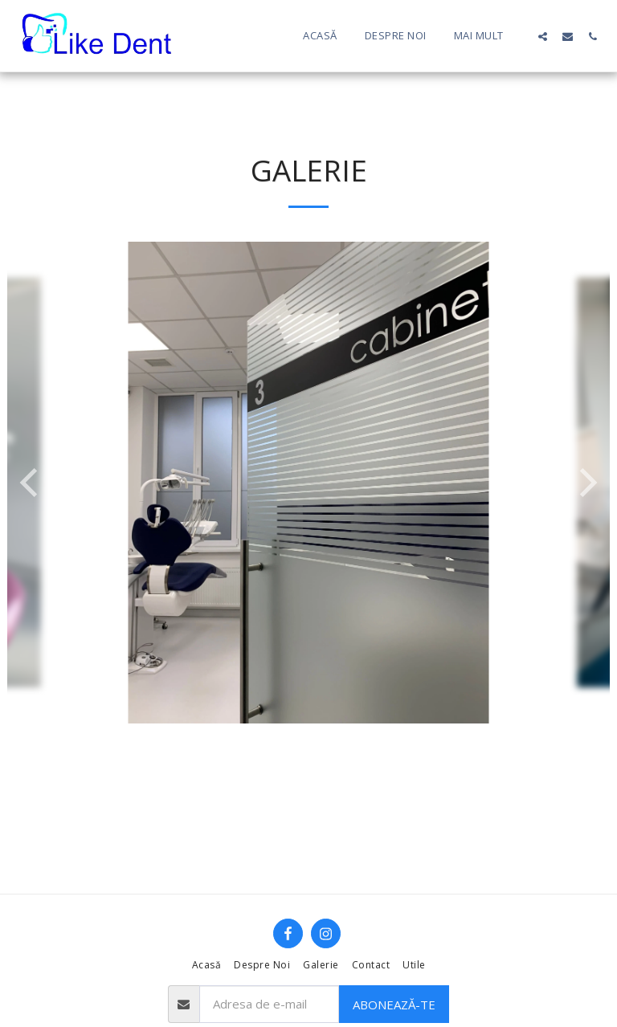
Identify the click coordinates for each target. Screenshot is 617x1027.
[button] (542, 36)
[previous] (31, 482)
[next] (586, 482)
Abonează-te (394, 1004)
